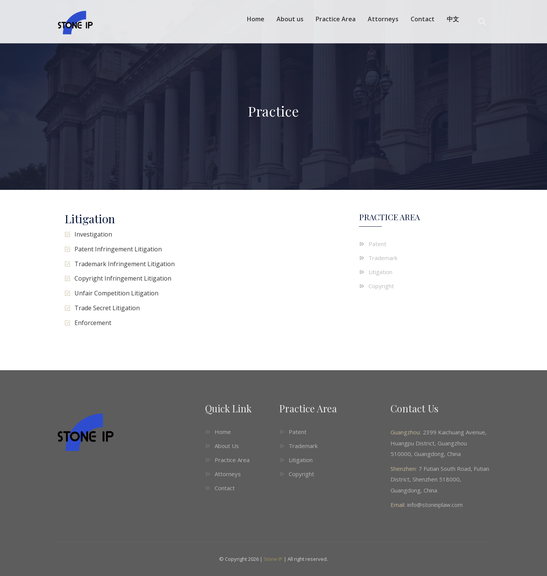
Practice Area (336, 19)
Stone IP (273, 558)
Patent (377, 244)
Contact (423, 19)
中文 (453, 19)
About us (290, 19)
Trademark (382, 258)
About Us (227, 446)
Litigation (380, 272)
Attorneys (383, 19)
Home (255, 19)
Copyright (381, 286)
